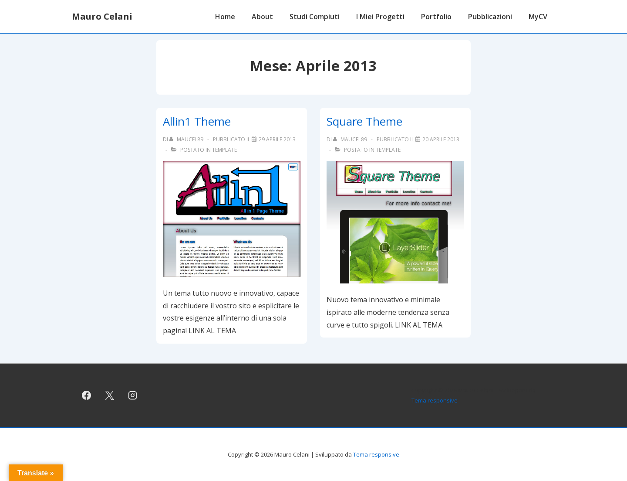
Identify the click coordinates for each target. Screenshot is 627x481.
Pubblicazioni (490, 16)
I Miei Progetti (380, 16)
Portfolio (436, 16)
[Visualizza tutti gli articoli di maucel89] (187, 139)
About (262, 16)
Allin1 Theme (197, 121)
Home (225, 16)
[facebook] (86, 395)
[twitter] (109, 395)
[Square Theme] (440, 139)
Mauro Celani (102, 16)
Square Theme (364, 121)
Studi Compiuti (315, 16)
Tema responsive (434, 400)
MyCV (538, 16)
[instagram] (133, 395)
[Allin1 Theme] (277, 139)
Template (224, 150)
